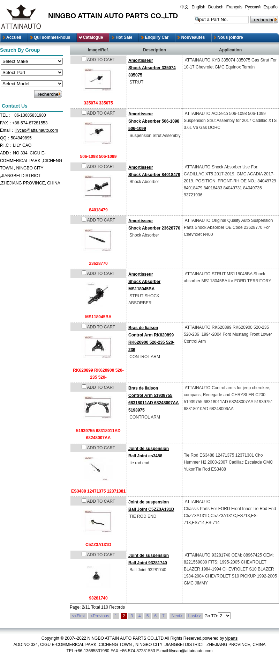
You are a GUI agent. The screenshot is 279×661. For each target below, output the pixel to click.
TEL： (6, 115)
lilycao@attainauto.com (36, 130)
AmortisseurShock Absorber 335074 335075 (152, 68)
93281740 (98, 598)
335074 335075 (98, 103)
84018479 (98, 210)
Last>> (194, 615)
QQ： (5, 138)
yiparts (231, 638)
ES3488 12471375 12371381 (98, 491)
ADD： (6, 153)
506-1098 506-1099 (98, 156)
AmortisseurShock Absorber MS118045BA (144, 281)
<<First (78, 615)
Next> (177, 615)
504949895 (21, 138)
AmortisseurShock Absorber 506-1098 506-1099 (153, 121)
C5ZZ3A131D (98, 544)
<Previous (99, 615)
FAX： (6, 123)
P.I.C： (6, 145)
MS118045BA (98, 316)
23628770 (98, 263)
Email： (7, 130)
